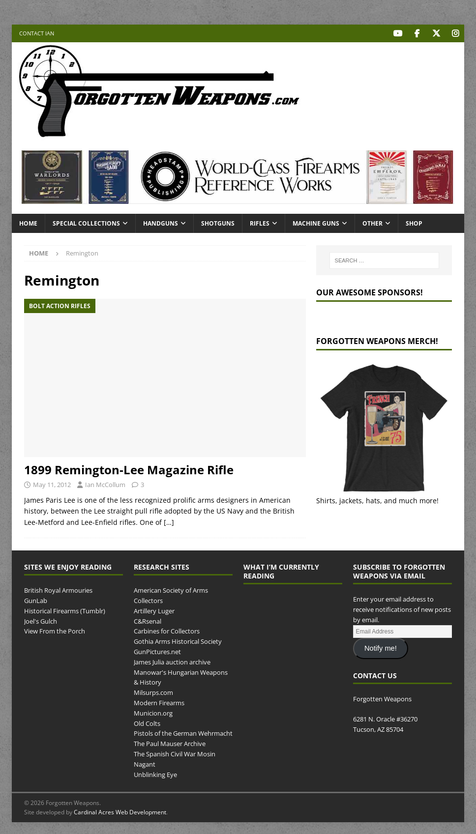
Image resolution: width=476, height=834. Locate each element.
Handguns (160, 223)
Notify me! (380, 648)
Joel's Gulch (40, 620)
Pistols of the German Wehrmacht (183, 733)
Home (28, 223)
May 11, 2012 (52, 484)
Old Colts (147, 723)
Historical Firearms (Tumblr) (64, 610)
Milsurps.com (153, 692)
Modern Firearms (159, 702)
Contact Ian (36, 33)
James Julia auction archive (172, 661)
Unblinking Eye (155, 774)
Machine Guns (316, 223)
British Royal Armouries (58, 590)
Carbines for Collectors (167, 631)
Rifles (259, 223)
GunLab (35, 600)
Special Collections (86, 223)
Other (372, 223)
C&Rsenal (147, 620)
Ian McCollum (105, 484)
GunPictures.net (157, 651)
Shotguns (218, 223)
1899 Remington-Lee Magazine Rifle (129, 469)
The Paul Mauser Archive (170, 743)
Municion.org (153, 712)
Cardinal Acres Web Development (120, 812)
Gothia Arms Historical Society (178, 641)
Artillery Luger (154, 610)
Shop (414, 223)
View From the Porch (54, 631)
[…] (169, 521)
